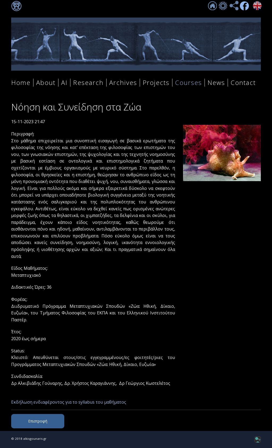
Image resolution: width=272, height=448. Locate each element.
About (46, 83)
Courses (188, 83)
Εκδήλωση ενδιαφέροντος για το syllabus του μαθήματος (68, 402)
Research (88, 83)
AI (64, 83)
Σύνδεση (16, 6)
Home (21, 83)
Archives (123, 83)
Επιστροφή (37, 421)
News (216, 83)
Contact (243, 83)
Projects (156, 83)
